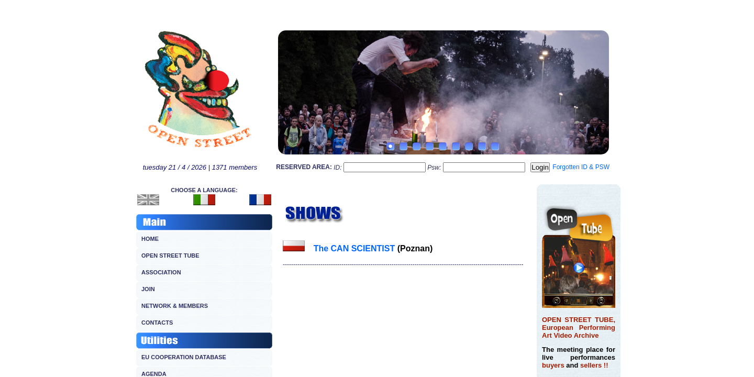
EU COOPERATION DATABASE (183, 357)
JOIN (148, 289)
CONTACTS (157, 322)
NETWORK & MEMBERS (174, 306)
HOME (150, 239)
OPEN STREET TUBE (170, 255)
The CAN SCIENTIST (354, 248)
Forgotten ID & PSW (580, 167)
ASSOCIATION (161, 272)
